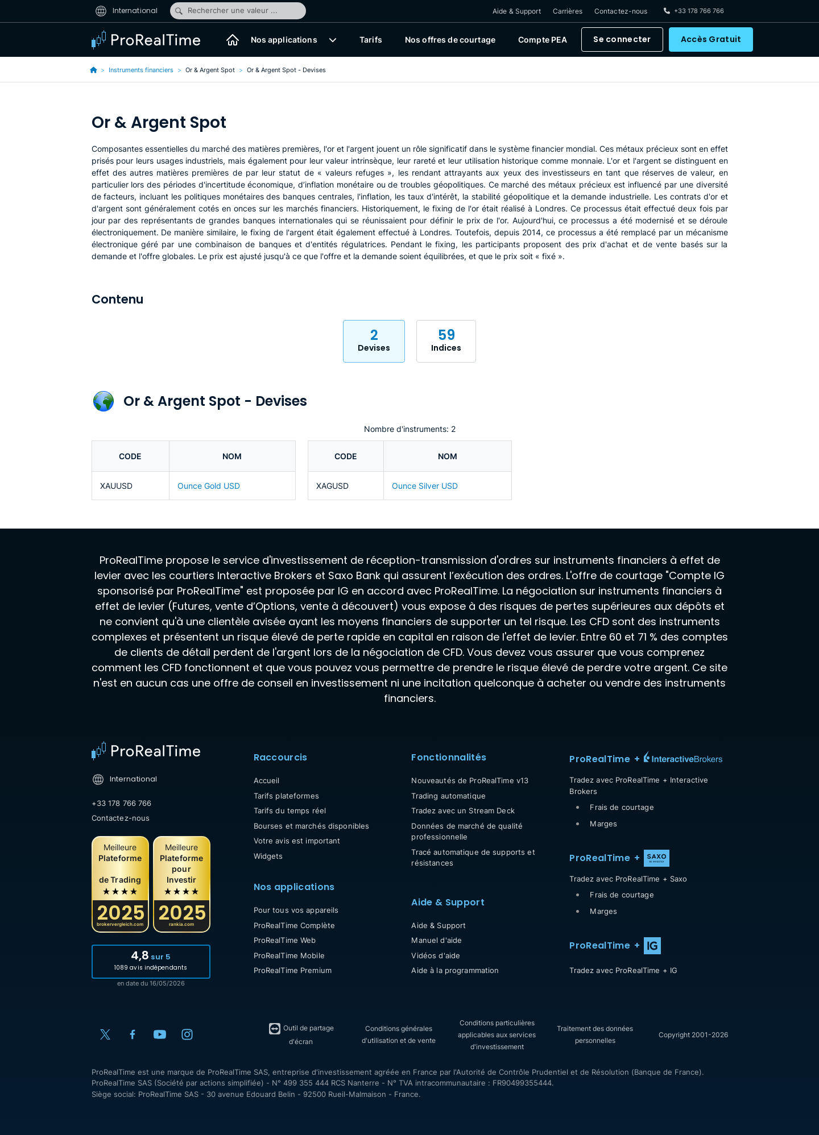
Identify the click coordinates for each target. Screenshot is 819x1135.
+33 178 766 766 (122, 803)
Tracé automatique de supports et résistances (473, 857)
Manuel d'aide (436, 940)
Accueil (267, 780)
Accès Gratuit (711, 39)
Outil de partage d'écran (301, 1034)
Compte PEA (542, 40)
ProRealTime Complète (295, 925)
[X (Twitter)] (105, 1034)
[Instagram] (187, 1034)
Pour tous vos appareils (296, 909)
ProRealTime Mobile (289, 955)
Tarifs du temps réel (290, 810)
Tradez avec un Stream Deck (462, 810)
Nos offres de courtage (450, 40)
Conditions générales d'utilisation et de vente (399, 1034)
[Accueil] (232, 40)
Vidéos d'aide (435, 955)
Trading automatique (448, 795)
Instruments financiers (141, 70)
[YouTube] (159, 1034)
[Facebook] (132, 1034)
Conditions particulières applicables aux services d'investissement (497, 1034)
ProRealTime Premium (293, 970)
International (126, 10)
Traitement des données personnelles (595, 1034)
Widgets (268, 855)
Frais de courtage (621, 807)
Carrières (567, 11)
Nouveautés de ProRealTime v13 (469, 780)
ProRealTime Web (285, 940)
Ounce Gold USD (208, 485)
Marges (603, 823)
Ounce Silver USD (425, 485)
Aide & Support (517, 11)
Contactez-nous (621, 11)
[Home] (146, 750)
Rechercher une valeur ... (226, 10)
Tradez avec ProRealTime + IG (623, 970)
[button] (332, 40)
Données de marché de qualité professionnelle (467, 831)
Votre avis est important (297, 840)
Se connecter (622, 39)
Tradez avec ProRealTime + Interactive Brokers (638, 785)
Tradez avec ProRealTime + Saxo (628, 878)
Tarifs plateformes (286, 795)
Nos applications (284, 40)
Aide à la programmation (455, 970)
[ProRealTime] (153, 39)
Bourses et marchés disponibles (312, 825)
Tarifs (370, 40)
